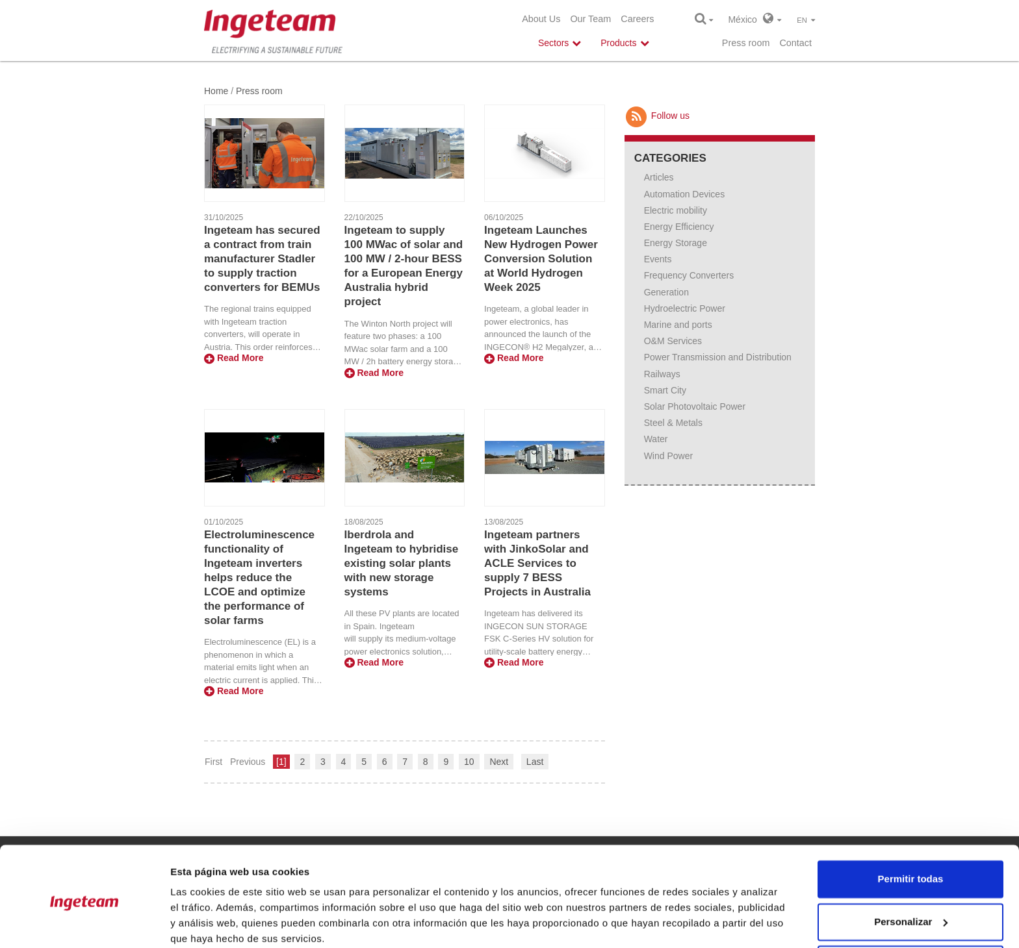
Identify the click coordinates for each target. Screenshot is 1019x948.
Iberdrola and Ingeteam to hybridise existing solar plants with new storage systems (401, 563)
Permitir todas (911, 826)
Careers (637, 19)
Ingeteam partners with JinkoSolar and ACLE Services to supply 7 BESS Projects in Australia (537, 563)
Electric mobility (675, 210)
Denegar (910, 911)
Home (216, 91)
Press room (746, 43)
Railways (662, 374)
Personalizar (911, 869)
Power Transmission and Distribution (718, 357)
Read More (233, 358)
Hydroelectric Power (684, 308)
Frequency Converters (689, 275)
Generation (666, 292)
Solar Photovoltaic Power (694, 406)
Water (656, 439)
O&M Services (673, 341)
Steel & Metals (673, 423)
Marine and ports (678, 324)
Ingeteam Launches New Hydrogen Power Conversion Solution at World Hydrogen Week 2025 (541, 258)
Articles (659, 177)
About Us (541, 19)
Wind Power (668, 456)
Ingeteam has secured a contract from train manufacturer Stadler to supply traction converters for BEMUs (262, 258)
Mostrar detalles (208, 922)
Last (534, 761)
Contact (795, 43)
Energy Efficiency (679, 226)
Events (658, 259)
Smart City (665, 390)
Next (498, 761)
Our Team (590, 19)
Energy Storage (675, 243)
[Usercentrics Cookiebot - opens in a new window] (84, 922)
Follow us (657, 115)
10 (469, 761)
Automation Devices (684, 194)
